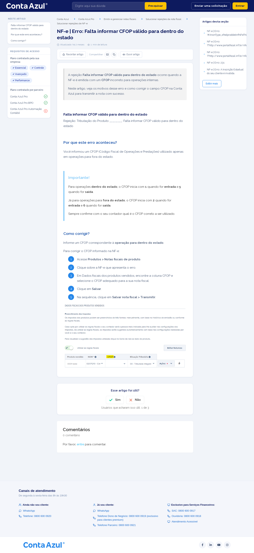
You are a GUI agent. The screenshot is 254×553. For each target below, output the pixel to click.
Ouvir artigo (131, 54)
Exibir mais (212, 83)
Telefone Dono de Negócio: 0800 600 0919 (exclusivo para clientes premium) (125, 518)
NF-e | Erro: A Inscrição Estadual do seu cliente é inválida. (223, 71)
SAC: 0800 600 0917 (181, 510)
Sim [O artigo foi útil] (118, 400)
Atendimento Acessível (182, 521)
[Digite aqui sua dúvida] (108, 6)
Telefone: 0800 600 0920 (35, 516)
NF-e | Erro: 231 (213, 62)
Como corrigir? (18, 40)
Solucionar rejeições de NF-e (72, 23)
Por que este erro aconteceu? (26, 34)
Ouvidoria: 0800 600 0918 (184, 516)
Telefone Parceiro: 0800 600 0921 (114, 525)
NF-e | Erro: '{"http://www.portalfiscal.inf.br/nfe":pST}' (225, 54)
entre (80, 444)
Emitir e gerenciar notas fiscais (120, 19)
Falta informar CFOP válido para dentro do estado (27, 27)
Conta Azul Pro (86, 19)
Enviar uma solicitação (211, 5)
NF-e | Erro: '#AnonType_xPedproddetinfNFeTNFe (225, 33)
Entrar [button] (240, 5)
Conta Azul (63, 19)
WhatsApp (27, 510)
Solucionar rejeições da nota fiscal (163, 19)
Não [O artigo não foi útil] (138, 400)
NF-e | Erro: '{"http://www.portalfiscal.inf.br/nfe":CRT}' (225, 43)
